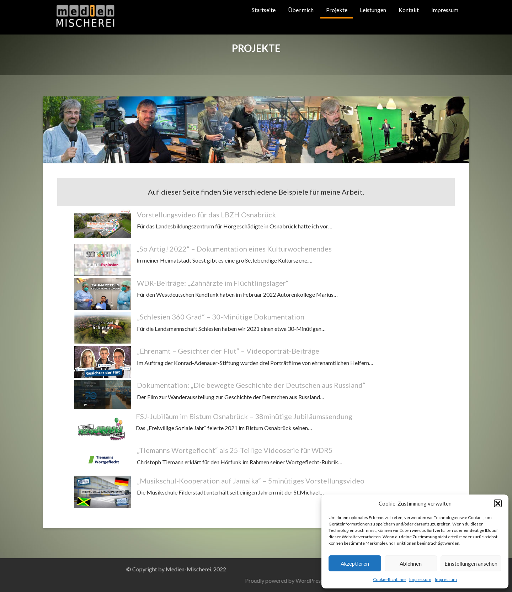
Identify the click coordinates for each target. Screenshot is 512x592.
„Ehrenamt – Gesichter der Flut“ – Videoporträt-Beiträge (228, 351)
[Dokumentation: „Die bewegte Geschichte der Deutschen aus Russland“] (102, 394)
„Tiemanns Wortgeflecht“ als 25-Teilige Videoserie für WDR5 (235, 450)
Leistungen (373, 9)
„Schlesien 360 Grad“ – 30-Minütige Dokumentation (220, 316)
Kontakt (409, 9)
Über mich (301, 9)
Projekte (336, 9)
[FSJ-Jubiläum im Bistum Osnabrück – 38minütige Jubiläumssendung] (102, 427)
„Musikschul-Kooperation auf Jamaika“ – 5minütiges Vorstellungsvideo (250, 480)
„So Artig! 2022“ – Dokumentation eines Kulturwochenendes (234, 248)
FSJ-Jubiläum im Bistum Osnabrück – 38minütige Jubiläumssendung (244, 416)
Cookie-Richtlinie (389, 579)
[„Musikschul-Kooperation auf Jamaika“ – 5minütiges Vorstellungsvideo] (102, 492)
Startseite (264, 9)
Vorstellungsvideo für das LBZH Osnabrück (206, 214)
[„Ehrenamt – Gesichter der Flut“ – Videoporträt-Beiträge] (102, 362)
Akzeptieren (355, 563)
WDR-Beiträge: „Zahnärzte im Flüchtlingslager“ (213, 283)
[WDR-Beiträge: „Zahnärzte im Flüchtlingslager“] (102, 294)
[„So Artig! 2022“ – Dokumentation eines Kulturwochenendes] (102, 260)
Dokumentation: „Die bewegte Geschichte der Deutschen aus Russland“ (251, 385)
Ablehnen (411, 563)
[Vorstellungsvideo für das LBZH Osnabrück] (102, 226)
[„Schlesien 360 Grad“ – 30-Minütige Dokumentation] (102, 328)
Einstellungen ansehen (470, 563)
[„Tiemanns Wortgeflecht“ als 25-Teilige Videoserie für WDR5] (102, 459)
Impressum (420, 579)
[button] (497, 503)
